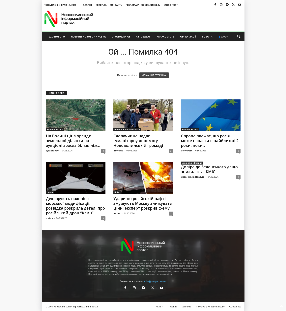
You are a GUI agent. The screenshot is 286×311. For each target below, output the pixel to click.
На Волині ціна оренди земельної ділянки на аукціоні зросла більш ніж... (73, 140)
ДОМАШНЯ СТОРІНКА (154, 75)
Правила (101, 4)
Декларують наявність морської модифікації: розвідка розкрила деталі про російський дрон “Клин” (75, 206)
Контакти (116, 4)
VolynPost (186, 150)
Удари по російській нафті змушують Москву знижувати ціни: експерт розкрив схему (142, 203)
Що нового (57, 36)
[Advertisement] (172, 19)
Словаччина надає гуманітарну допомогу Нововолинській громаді (138, 140)
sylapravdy (52, 150)
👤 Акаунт (224, 36)
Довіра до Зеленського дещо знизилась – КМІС (209, 169)
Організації (188, 36)
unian (49, 218)
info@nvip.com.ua (155, 281)
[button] (238, 36)
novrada (118, 150)
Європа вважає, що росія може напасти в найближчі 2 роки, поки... (210, 140)
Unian (50, 192)
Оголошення (121, 36)
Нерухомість (165, 36)
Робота (207, 36)
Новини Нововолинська (88, 36)
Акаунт (87, 4)
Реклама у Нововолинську (143, 4)
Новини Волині (55, 129)
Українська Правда (192, 163)
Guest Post (170, 4)
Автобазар (143, 36)
